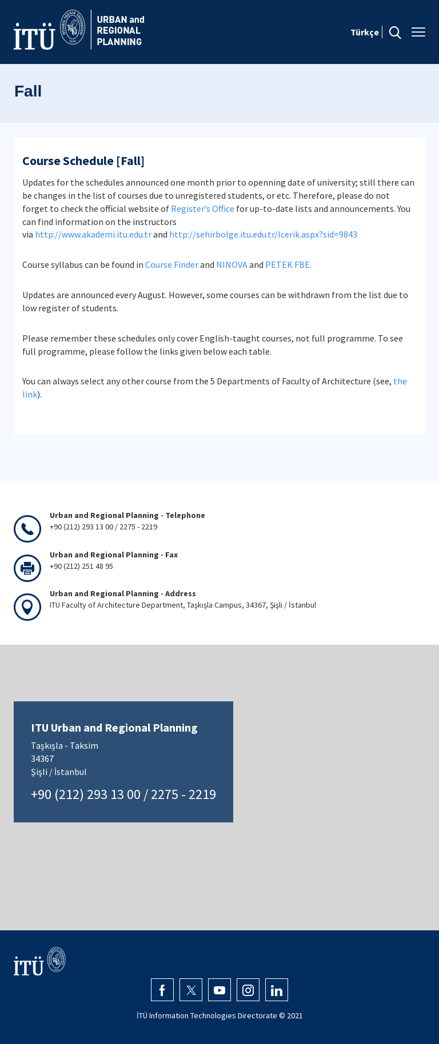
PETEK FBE (287, 264)
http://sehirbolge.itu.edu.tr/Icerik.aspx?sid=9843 (263, 234)
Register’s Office (202, 208)
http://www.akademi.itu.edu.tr (93, 234)
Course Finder (171, 264)
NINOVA (232, 264)
